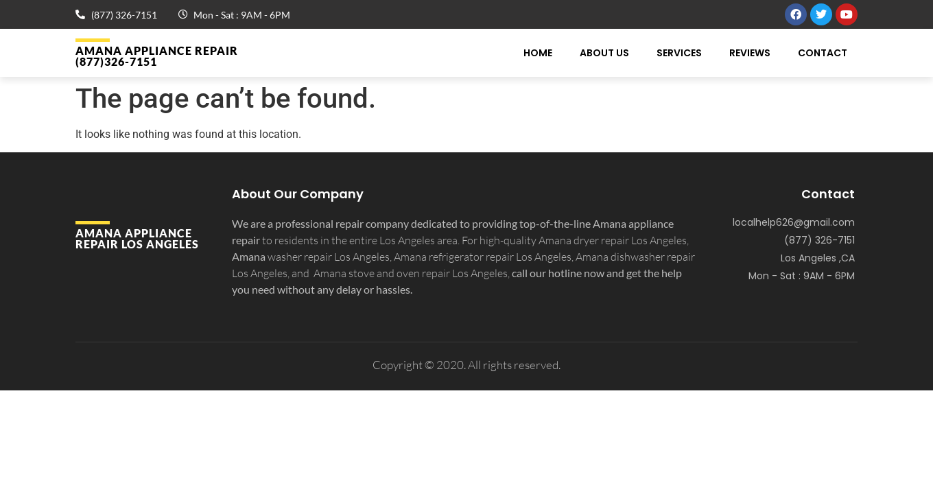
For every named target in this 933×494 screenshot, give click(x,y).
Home (537, 53)
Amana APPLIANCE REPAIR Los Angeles (137, 238)
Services (679, 53)
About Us (604, 53)
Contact (822, 53)
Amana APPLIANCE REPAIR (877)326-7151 (156, 56)
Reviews (749, 53)
